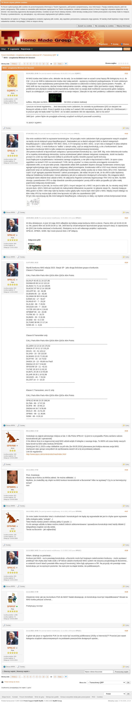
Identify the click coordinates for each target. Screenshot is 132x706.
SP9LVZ (11, 151)
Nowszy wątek (23, 671)
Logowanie (14, 49)
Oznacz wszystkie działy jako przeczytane (75, 697)
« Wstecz (14, 64)
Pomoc (126, 44)
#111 (126, 73)
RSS (93, 697)
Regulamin (103, 44)
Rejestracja (25, 49)
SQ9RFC (11, 91)
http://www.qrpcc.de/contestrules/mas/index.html (46, 454)
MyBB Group (57, 701)
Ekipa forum (6, 697)
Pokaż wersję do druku (12, 682)
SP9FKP (11, 606)
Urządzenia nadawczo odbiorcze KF (29, 55)
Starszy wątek (9, 671)
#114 (126, 262)
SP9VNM (11, 446)
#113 (126, 218)
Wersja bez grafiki (52, 697)
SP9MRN (11, 487)
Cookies (100, 697)
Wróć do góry (39, 697)
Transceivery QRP (49, 55)
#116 (126, 470)
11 (47, 64)
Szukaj (115, 44)
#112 (126, 133)
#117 (126, 511)
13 (55, 64)
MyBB (41, 701)
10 (43, 64)
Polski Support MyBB (31, 701)
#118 (126, 550)
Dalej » (60, 64)
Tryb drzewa (125, 68)
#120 (126, 631)
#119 (126, 592)
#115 (126, 431)
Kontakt (15, 697)
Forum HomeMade (8, 55)
